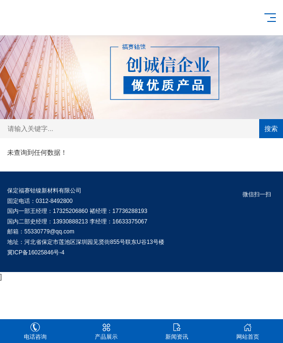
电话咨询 (35, 331)
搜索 (271, 128)
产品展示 (106, 331)
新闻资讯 (177, 331)
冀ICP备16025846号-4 (35, 252)
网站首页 (247, 331)
